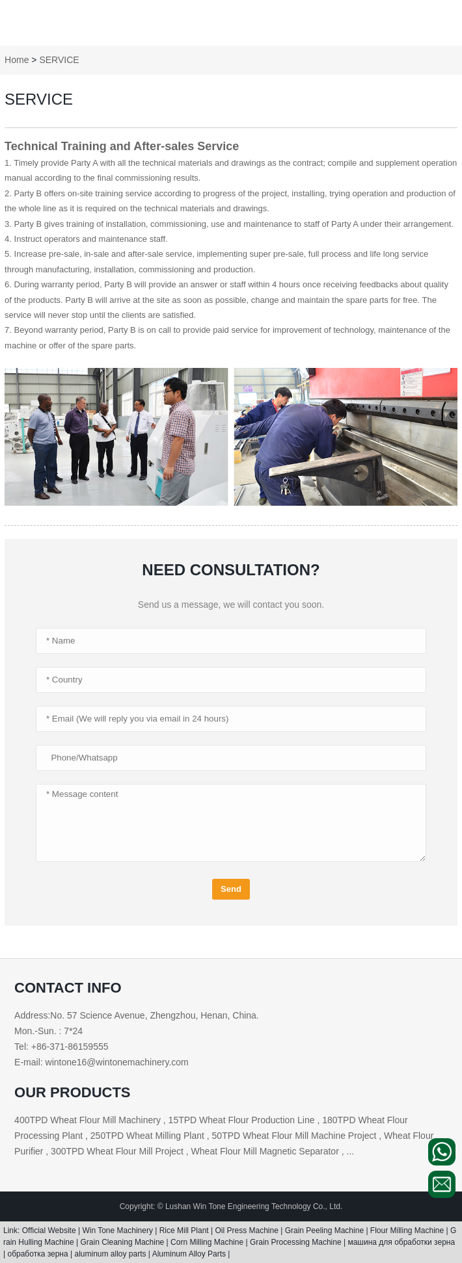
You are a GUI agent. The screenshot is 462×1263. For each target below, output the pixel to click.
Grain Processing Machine (297, 1242)
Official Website (50, 1230)
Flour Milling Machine (408, 1230)
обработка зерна (38, 1253)
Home (17, 60)
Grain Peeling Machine (325, 1230)
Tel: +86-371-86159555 (61, 1046)
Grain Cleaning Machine (124, 1242)
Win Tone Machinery (118, 1230)
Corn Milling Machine (207, 1242)
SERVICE (59, 60)
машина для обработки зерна (401, 1242)
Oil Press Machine (248, 1230)
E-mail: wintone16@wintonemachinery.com (101, 1062)
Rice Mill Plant (185, 1230)
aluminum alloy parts (111, 1253)
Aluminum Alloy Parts (190, 1253)
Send (231, 889)
